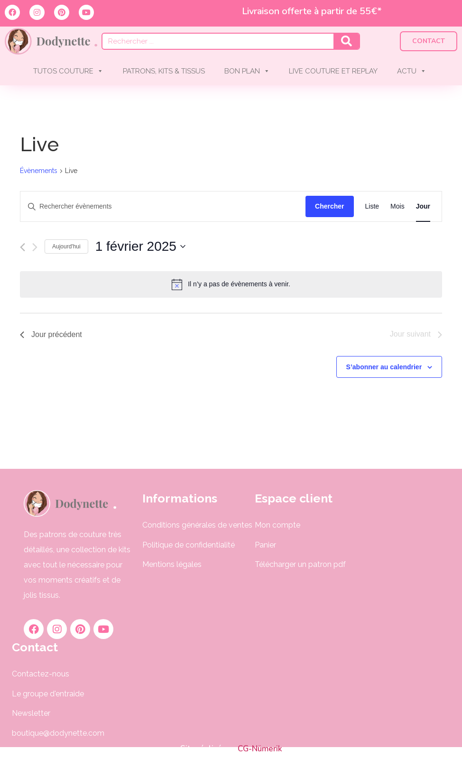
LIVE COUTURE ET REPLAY (333, 71)
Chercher (329, 206)
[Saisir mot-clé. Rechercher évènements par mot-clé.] (162, 206)
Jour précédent (51, 334)
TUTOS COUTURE (68, 71)
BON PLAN (247, 71)
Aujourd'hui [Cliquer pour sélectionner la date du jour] (66, 246)
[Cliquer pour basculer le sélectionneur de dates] (140, 246)
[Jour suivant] (34, 247)
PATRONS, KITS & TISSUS (164, 71)
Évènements (38, 170)
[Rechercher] (346, 41)
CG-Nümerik (259, 748)
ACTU (411, 71)
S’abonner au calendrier (384, 367)
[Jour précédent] (22, 247)
